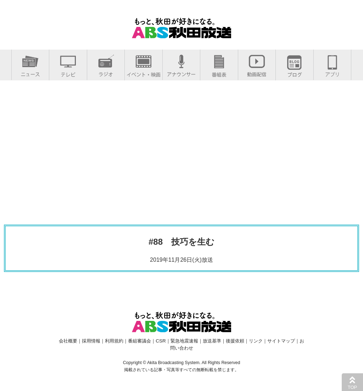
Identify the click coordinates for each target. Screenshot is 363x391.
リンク (256, 341)
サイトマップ (281, 341)
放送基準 (212, 341)
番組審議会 (139, 341)
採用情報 (91, 341)
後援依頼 (235, 341)
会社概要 (68, 341)
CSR (161, 341)
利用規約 (114, 341)
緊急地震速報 (184, 341)
